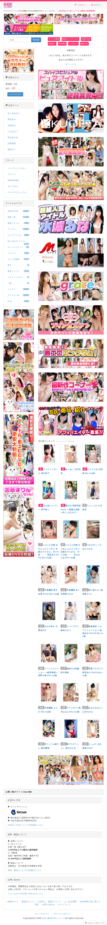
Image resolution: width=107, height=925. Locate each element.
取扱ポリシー (28, 901)
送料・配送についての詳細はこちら (24, 870)
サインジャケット (19, 247)
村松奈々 (52, 44)
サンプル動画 (53, 39)
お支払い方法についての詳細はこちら (25, 825)
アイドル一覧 (19, 295)
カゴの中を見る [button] (15, 94)
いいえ (73, 64)
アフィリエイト (42, 914)
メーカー (19, 289)
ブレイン (12, 174)
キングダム (13, 186)
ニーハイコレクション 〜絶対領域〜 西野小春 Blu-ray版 (48, 672)
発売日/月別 (19, 211)
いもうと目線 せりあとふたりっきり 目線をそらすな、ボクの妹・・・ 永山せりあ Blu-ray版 (70, 551)
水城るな (12, 125)
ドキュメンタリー (19, 277)
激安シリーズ (19, 271)
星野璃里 (62, 44)
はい (67, 64)
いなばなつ (73, 44)
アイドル (19, 229)
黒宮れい (12, 149)
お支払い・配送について (49, 901)
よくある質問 (70, 901)
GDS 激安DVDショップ (53, 918)
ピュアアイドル (19, 235)
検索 (36, 40)
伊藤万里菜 (86, 39)
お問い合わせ (48, 904)
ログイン (96, 5)
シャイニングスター (17, 168)
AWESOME (13, 180)
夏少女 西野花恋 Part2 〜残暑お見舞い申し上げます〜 (71, 509)
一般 (19, 283)
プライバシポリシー (62, 914)
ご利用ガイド (12, 901)
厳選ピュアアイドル (70, 39)
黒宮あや (12, 119)
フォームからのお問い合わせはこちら (25, 893)
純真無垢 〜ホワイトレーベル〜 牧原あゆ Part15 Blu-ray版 (92, 631)
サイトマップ (64, 904)
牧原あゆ (84, 44)
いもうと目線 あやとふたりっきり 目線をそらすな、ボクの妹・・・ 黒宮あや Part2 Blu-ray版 (48, 551)
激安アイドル (19, 223)
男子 (19, 265)
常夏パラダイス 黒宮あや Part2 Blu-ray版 (92, 672)
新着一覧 (19, 217)
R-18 (19, 301)
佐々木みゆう (14, 113)
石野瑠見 (12, 143)
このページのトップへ (95, 923)
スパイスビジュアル (17, 192)
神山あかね (13, 137)
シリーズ (19, 253)
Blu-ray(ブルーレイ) (19, 242)
